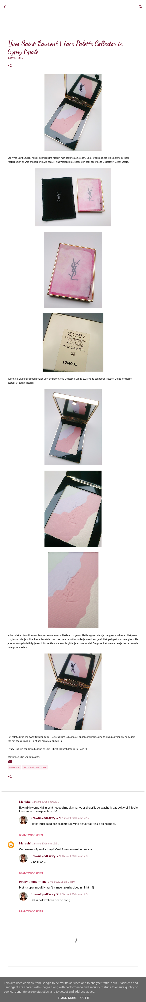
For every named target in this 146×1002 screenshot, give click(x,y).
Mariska (25, 801)
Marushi (25, 843)
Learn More (67, 998)
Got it (85, 998)
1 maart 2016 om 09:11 (45, 801)
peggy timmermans (32, 881)
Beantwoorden (31, 835)
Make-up (14, 767)
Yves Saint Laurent (35, 767)
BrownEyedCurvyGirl (39, 6)
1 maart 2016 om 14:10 (61, 881)
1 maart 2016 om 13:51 (45, 843)
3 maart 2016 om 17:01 (75, 856)
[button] (10, 65)
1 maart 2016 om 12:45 (75, 817)
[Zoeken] (140, 6)
